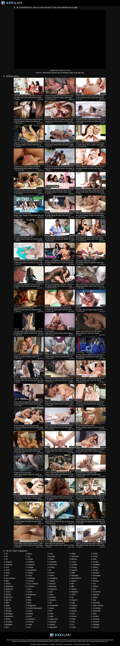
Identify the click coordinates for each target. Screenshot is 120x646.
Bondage (8, 614)
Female (29, 521)
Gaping (51, 581)
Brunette (88, 97)
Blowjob (84, 97)
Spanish (95, 594)
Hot (49, 611)
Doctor (30, 97)
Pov (35, 262)
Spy (93, 600)
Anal (46, 286)
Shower (95, 581)
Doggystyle (31, 605)
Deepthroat (31, 594)
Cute (28, 589)
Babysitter (8, 586)
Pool (42, 215)
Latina (35, 521)
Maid (26, 309)
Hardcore (101, 97)
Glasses (34, 356)
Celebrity (30, 562)
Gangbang (52, 578)
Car (77, 262)
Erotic (67, 144)
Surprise (97, 333)
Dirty (63, 521)
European (30, 619)
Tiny (42, 333)
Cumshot (93, 97)
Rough (101, 521)
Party (72, 614)
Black (44, 72)
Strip (94, 614)
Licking (71, 72)
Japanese (93, 262)
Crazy (57, 262)
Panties (73, 611)
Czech (61, 403)
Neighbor (73, 592)
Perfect (73, 616)
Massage (73, 575)
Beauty (7, 594)
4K (6, 556)
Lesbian (40, 97)
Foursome (54, 191)
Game (50, 575)
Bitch (6, 603)
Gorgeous (52, 589)
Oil (40, 144)
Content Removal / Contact (82, 644)
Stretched (95, 611)
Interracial (66, 72)
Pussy (75, 72)
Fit (49, 570)
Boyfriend (8, 616)
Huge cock (52, 619)
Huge (50, 616)
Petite (63, 309)
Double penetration (34, 608)
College (29, 567)
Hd (61, 72)
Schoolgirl (95, 575)
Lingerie (73, 570)
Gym (50, 592)
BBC (79, 72)
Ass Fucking (81, 121)
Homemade (35, 239)
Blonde (48, 72)
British (7, 619)
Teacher (95, 627)
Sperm (94, 597)
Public (35, 380)
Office (72, 594)
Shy (93, 584)
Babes (18, 97)
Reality (97, 521)
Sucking (95, 619)
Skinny (94, 586)
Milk (71, 586)
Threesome (35, 309)
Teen (98, 168)
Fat (28, 627)
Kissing (37, 168)
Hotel (35, 498)
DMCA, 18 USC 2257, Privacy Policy (61, 644)
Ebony (95, 286)
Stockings (95, 608)
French (59, 286)
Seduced (101, 239)
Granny (20, 215)
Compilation (30, 168)
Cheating (31, 403)
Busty (31, 427)
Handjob (71, 144)
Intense (51, 624)
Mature (70, 97)
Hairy (88, 144)
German (61, 545)
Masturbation (36, 144)
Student (95, 616)
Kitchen (73, 559)
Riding (94, 567)
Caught (26, 97)
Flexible (56, 121)
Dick (58, 72)
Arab (6, 570)
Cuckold (30, 581)
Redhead (95, 565)
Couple (29, 573)
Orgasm (36, 191)
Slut (93, 589)
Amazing (8, 565)
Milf (65, 356)
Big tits (22, 97)
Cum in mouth (61, 498)
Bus (84, 356)
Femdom (52, 356)
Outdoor (73, 605)
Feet (61, 427)
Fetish (84, 309)
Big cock (47, 144)
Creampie (54, 72)
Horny (50, 608)
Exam (33, 97)
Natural (102, 215)
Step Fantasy (97, 605)
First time (52, 565)
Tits (101, 168)
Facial (29, 624)
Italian (98, 545)
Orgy (39, 215)
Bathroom (8, 589)
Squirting (95, 603)
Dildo (28, 600)
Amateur (49, 97)
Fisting (60, 474)
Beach (46, 168)
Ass (15, 97)
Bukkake (8, 624)
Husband (96, 451)
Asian (22, 333)
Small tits (99, 380)
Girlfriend (51, 586)
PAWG (72, 608)
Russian (95, 573)
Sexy (39, 309)
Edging (29, 614)
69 (76, 474)
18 (45, 97)
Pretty (72, 627)
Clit (26, 521)
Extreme (99, 286)
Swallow (95, 624)
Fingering (29, 545)
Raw (82, 72)
